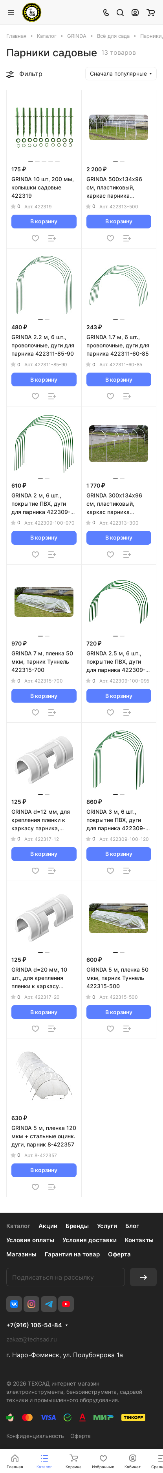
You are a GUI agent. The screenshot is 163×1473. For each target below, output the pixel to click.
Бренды (77, 1226)
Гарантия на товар (72, 1254)
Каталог (18, 1226)
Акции (47, 1226)
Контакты (139, 1240)
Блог (132, 1226)
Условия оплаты (30, 1240)
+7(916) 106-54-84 (34, 1325)
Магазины (21, 1254)
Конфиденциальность (35, 1435)
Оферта (119, 1254)
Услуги (107, 1226)
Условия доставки (89, 1240)
